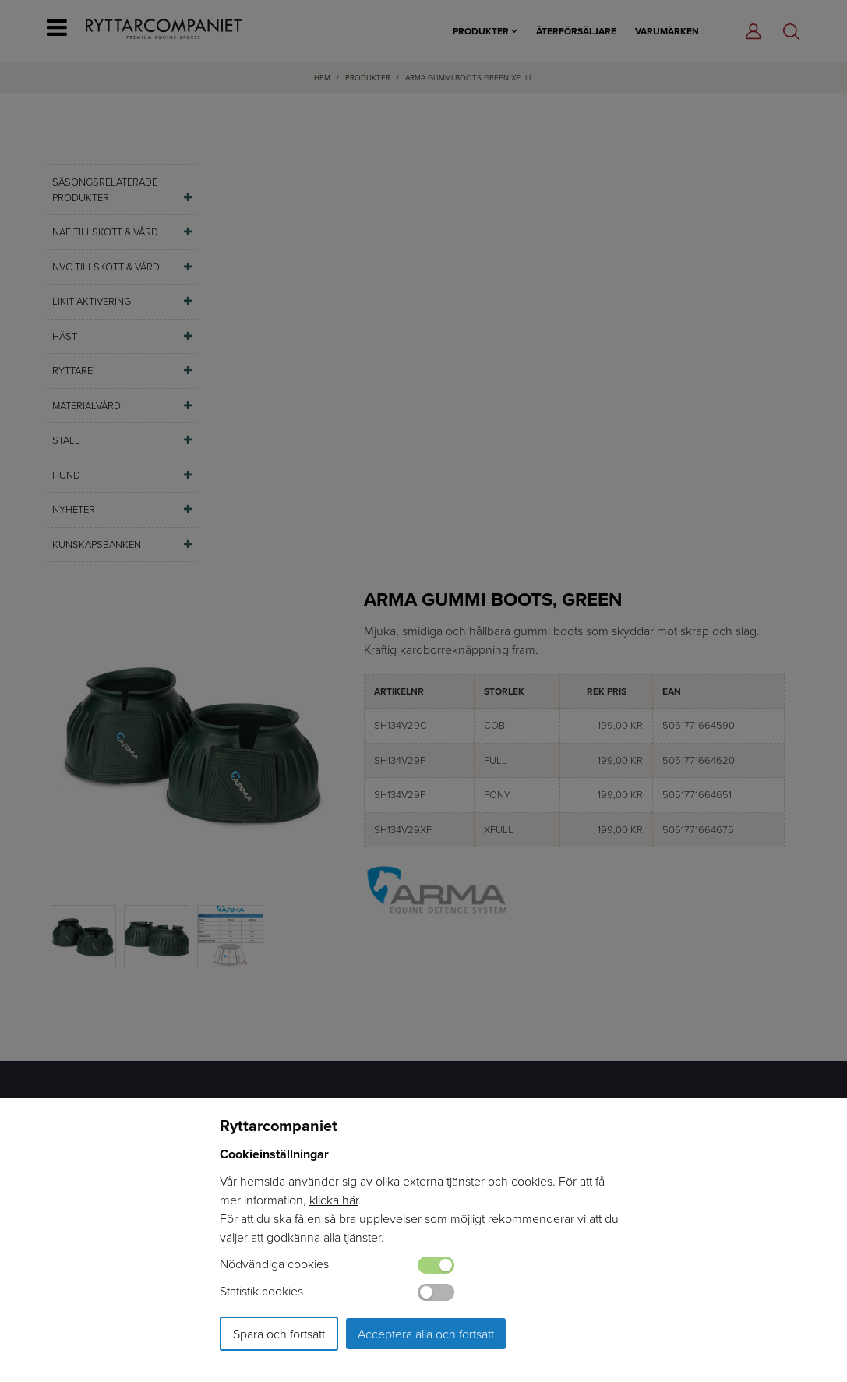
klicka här (333, 1199)
